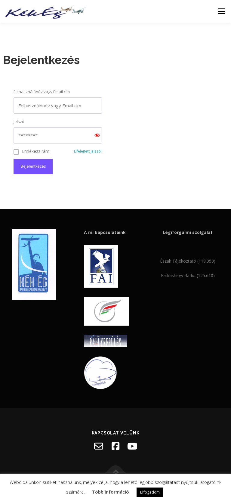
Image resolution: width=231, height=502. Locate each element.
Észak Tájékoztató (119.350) (187, 261)
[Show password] (97, 135)
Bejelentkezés (33, 166)
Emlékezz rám (35, 151)
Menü (221, 11)
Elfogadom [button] (150, 492)
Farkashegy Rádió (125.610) (188, 276)
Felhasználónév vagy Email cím (42, 91)
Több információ (110, 492)
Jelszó (19, 121)
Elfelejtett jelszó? (88, 151)
